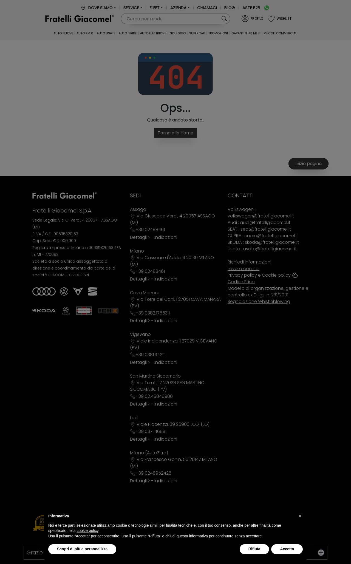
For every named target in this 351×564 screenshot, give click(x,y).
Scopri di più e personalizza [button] (82, 549)
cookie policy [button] (87, 530)
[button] (300, 516)
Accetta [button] (287, 549)
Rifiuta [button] (254, 549)
